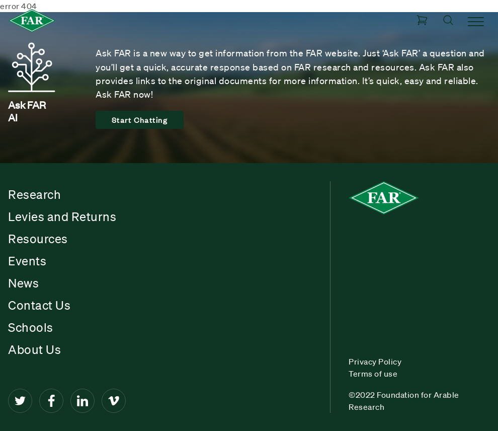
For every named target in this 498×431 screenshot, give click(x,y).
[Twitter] (20, 401)
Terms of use (373, 374)
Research (34, 194)
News (23, 283)
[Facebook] (51, 401)
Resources (38, 239)
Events (27, 261)
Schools (30, 327)
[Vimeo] (114, 401)
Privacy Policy (375, 361)
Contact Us (39, 305)
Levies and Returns (62, 216)
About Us (34, 349)
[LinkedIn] (82, 401)
